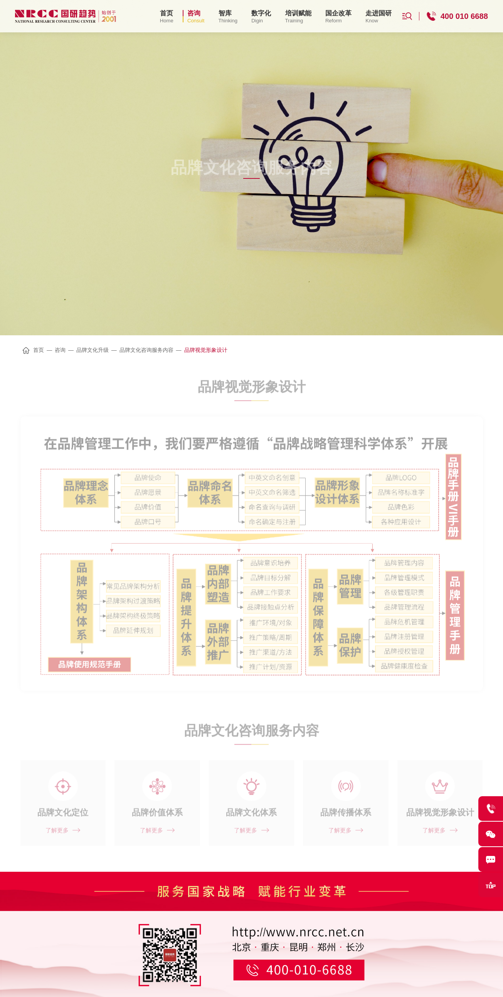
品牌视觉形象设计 (205, 350)
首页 (38, 350)
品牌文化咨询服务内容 (146, 350)
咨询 (60, 350)
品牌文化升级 (92, 350)
